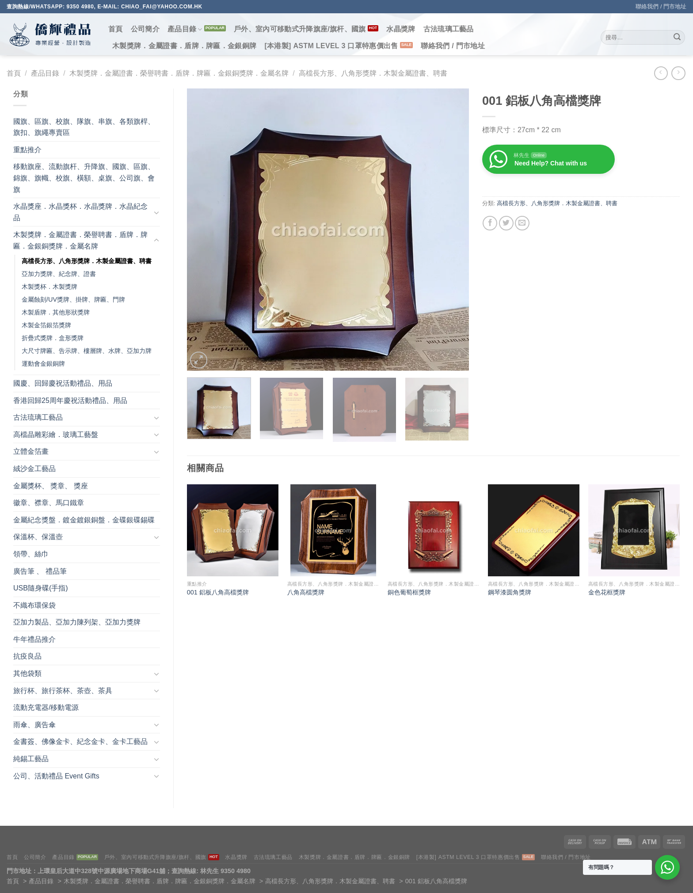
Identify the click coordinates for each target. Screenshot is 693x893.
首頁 (115, 29)
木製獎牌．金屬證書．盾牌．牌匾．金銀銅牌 (184, 46)
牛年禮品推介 (34, 639)
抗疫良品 (27, 656)
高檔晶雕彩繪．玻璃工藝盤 (55, 434)
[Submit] (677, 37)
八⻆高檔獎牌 (305, 592)
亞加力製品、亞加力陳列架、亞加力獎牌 (77, 622)
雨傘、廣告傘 (34, 724)
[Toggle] (156, 212)
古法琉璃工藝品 (448, 29)
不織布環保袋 (34, 605)
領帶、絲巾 (31, 554)
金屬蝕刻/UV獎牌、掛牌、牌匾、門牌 (73, 299)
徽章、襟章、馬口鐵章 (48, 502)
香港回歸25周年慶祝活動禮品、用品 (70, 400)
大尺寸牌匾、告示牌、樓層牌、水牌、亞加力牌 (87, 350)
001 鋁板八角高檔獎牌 (218, 592)
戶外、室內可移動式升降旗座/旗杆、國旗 (300, 29)
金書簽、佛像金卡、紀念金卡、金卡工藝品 (80, 741)
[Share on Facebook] (490, 223)
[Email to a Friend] (522, 223)
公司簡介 (145, 29)
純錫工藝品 (31, 759)
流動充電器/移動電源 (46, 707)
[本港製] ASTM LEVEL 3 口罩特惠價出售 (331, 46)
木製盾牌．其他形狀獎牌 (56, 312)
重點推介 (27, 149)
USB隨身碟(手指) (40, 588)
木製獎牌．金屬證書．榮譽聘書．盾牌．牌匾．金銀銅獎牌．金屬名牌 (179, 73)
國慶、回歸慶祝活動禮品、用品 (62, 383)
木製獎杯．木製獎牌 (49, 286)
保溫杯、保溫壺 (38, 536)
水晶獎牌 (400, 29)
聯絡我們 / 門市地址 (661, 6)
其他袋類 (27, 673)
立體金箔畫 (31, 451)
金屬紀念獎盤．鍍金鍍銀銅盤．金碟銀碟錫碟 (84, 520)
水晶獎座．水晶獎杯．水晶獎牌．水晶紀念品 (80, 212)
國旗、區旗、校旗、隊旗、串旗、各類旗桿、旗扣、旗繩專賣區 (84, 127)
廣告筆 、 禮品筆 (40, 571)
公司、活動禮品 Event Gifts (56, 776)
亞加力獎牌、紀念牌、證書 (59, 273)
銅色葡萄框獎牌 (409, 592)
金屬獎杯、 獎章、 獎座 (50, 486)
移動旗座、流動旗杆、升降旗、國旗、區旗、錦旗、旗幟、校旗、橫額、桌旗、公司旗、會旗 (84, 178)
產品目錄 (185, 29)
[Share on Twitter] (506, 223)
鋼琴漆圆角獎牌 (509, 592)
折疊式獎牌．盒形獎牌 (53, 337)
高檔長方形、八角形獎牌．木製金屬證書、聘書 (373, 73)
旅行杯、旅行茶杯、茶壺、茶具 (62, 690)
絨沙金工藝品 (34, 468)
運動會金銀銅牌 (43, 363)
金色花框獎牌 (606, 592)
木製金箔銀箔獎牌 (46, 325)
